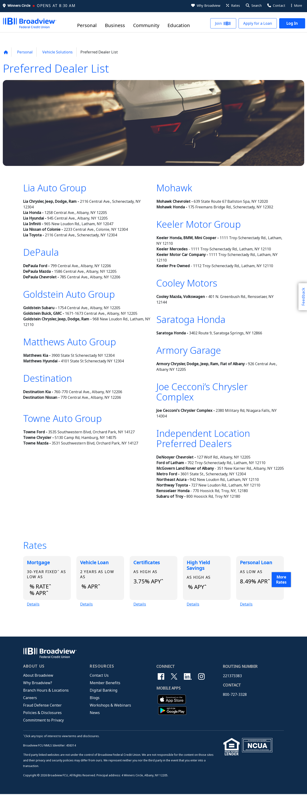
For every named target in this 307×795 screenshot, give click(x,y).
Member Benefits (105, 683)
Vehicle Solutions (57, 52)
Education (179, 25)
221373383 (232, 676)
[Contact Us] (275, 5)
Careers (30, 698)
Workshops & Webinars (110, 706)
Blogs (95, 698)
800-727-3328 (235, 695)
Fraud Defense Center (42, 706)
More (296, 5)
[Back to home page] (5, 52)
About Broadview (38, 676)
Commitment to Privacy (43, 721)
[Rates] (232, 5)
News (95, 713)
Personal (87, 25)
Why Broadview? (37, 683)
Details (33, 604)
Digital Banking (103, 691)
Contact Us (99, 676)
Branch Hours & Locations (46, 691)
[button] (253, 5)
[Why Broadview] (205, 5)
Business (115, 25)
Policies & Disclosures (42, 713)
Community (146, 25)
